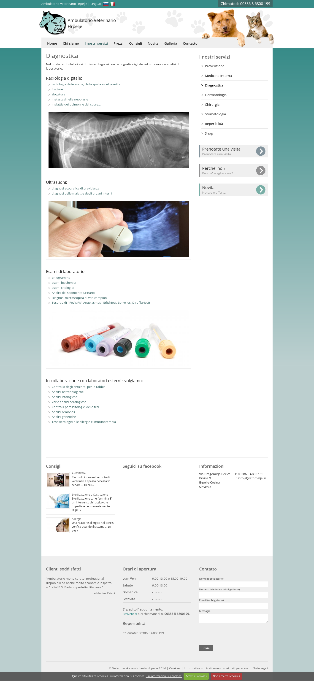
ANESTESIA (79, 473)
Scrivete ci (130, 614)
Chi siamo (71, 43)
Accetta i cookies (196, 676)
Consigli (135, 43)
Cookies (174, 669)
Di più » (89, 485)
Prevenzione (215, 66)
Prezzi (118, 43)
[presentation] (234, 634)
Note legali (260, 669)
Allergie (76, 519)
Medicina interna (218, 75)
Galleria (170, 43)
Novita (153, 43)
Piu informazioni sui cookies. (164, 676)
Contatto (190, 43)
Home (52, 43)
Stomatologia (215, 114)
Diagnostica (214, 85)
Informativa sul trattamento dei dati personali (216, 669)
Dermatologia (216, 94)
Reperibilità (214, 123)
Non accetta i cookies (226, 676)
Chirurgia (212, 104)
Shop (209, 133)
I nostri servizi (96, 43)
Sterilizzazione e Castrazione (90, 495)
